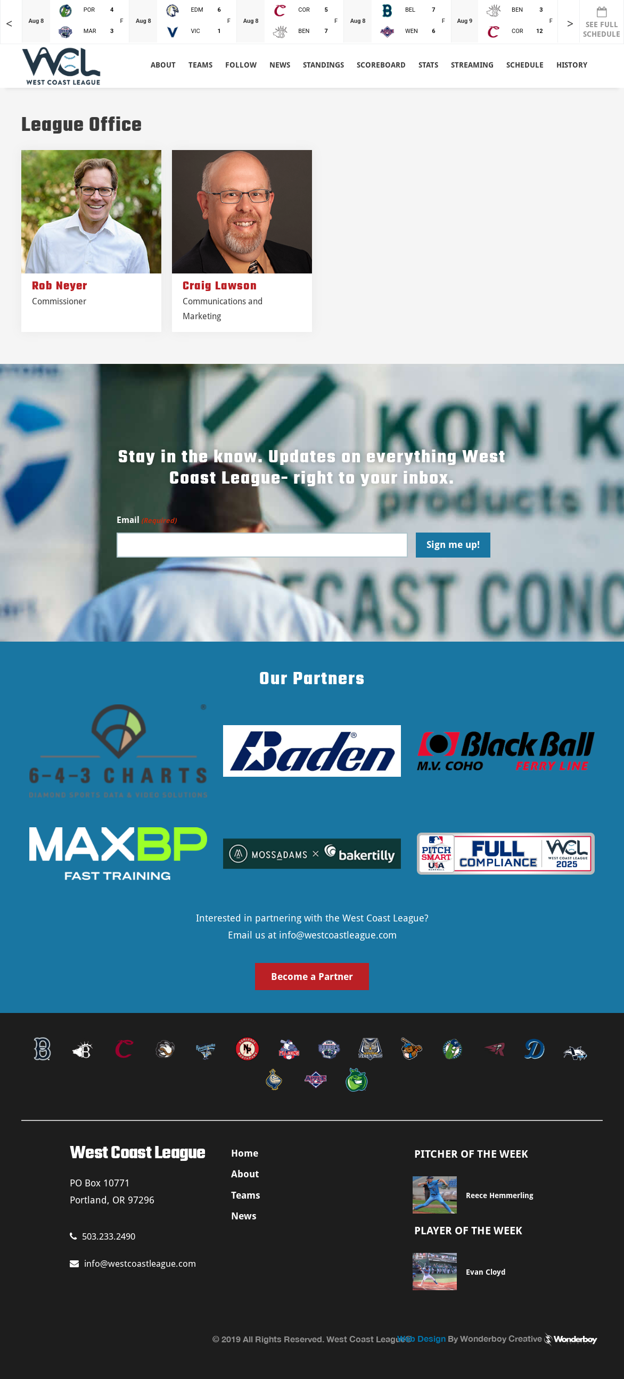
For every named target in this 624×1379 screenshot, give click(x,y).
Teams (245, 1195)
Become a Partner (312, 976)
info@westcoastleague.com (338, 935)
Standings (323, 65)
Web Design (421, 1338)
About (163, 65)
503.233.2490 (102, 1236)
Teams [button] (200, 65)
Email (146, 520)
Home (244, 1153)
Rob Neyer (59, 286)
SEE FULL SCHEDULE (601, 22)
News (279, 65)
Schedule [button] (525, 65)
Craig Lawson (220, 286)
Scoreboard (381, 65)
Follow (241, 65)
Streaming (472, 65)
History (571, 65)
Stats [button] (428, 65)
